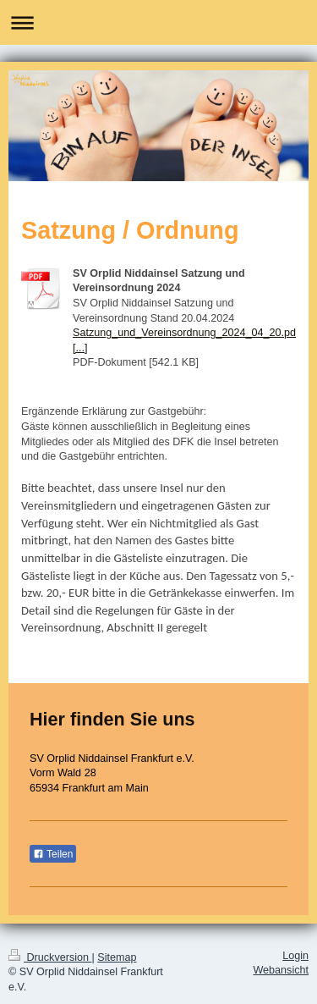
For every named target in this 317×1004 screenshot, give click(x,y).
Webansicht (281, 970)
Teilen (53, 854)
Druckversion (49, 957)
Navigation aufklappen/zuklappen (158, 22)
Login (295, 956)
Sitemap (116, 957)
